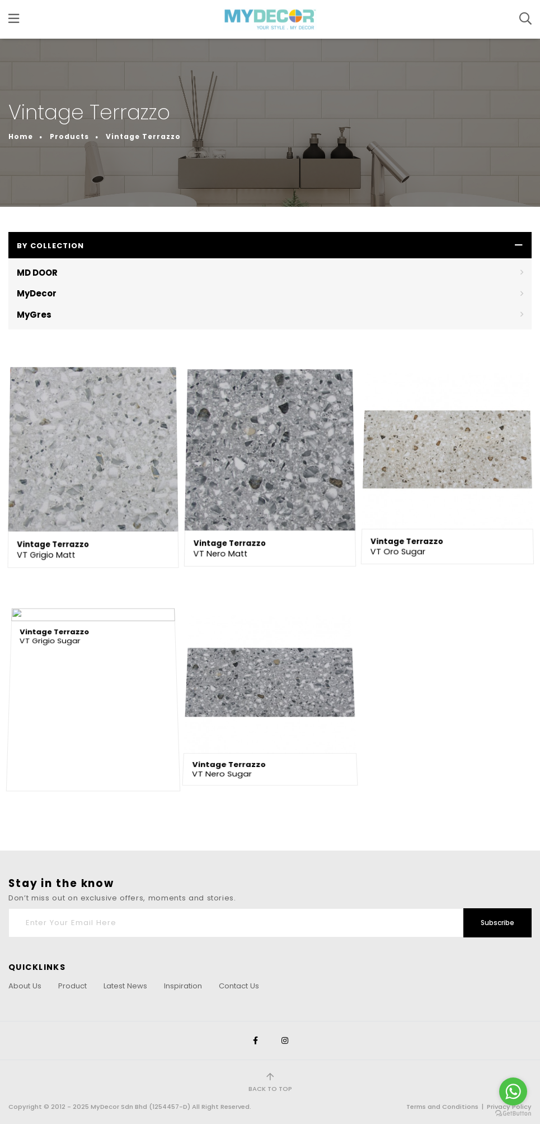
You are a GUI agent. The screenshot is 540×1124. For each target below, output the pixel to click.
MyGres (34, 315)
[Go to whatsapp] (513, 1091)
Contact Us (239, 986)
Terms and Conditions (442, 1106)
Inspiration (183, 986)
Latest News (125, 986)
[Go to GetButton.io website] (513, 1112)
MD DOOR (37, 272)
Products (69, 125)
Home (20, 125)
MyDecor (37, 293)
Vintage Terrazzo (143, 125)
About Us (24, 986)
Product (72, 986)
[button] (270, 245)
